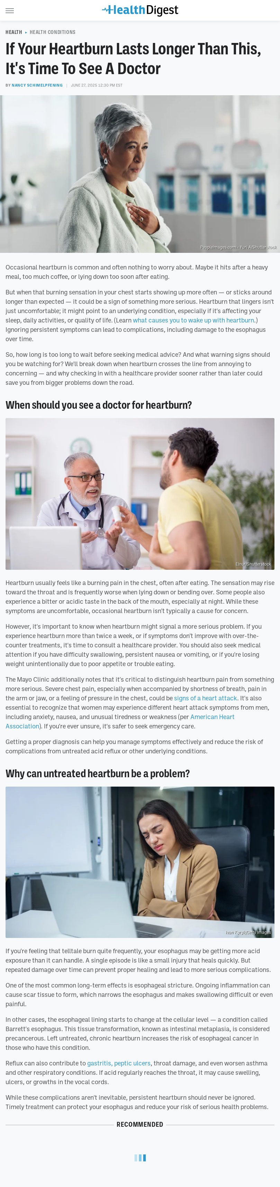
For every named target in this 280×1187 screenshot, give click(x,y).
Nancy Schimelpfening (37, 85)
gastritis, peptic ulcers (119, 1063)
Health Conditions (53, 32)
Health (14, 32)
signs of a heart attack (205, 698)
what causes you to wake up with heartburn (193, 320)
